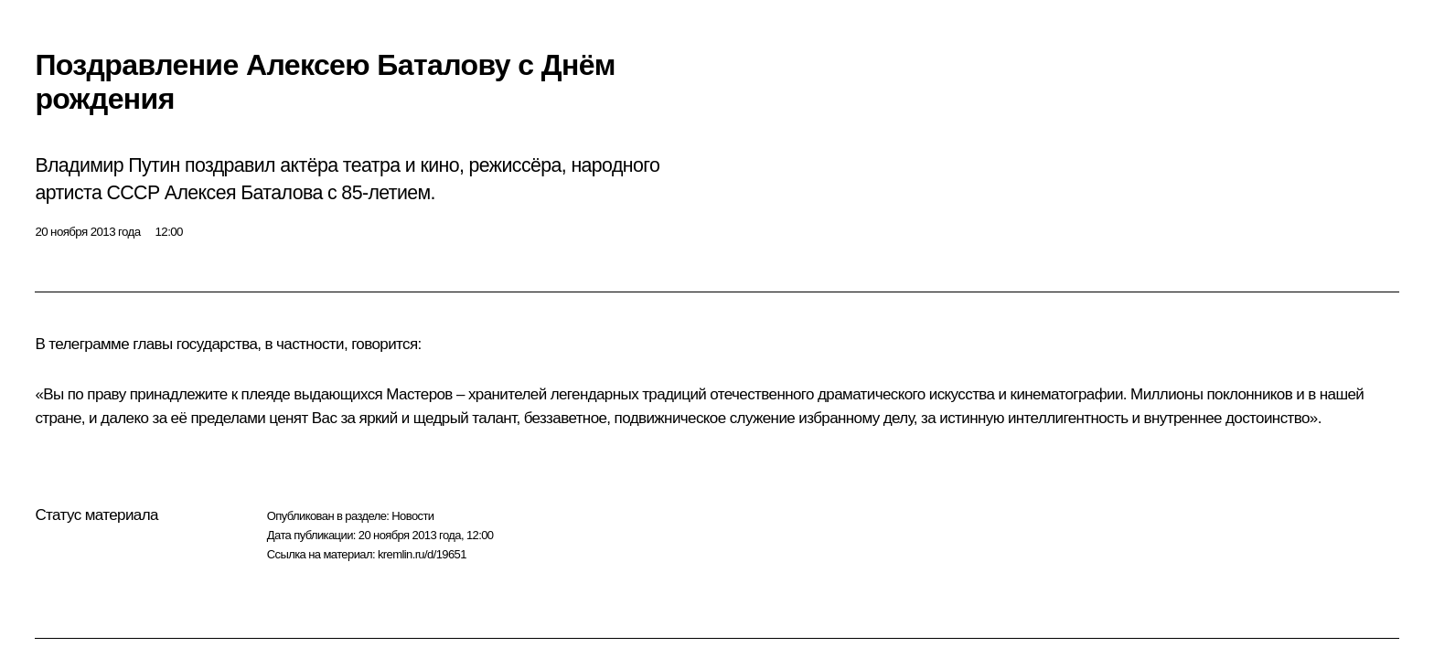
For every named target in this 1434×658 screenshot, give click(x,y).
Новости (412, 516)
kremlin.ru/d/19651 (422, 554)
